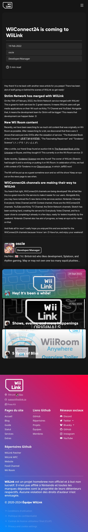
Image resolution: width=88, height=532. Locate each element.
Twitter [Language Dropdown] (66, 420)
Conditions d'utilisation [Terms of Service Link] (18, 510)
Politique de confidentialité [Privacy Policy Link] (21, 515)
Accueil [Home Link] (8, 416)
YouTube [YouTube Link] (66, 438)
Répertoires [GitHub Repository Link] (39, 420)
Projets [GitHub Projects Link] (36, 425)
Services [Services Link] (9, 433)
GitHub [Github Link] (65, 429)
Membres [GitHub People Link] (38, 433)
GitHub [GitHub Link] (36, 416)
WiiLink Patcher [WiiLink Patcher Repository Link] (13, 452)
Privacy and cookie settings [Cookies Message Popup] (21, 526)
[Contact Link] (17, 399)
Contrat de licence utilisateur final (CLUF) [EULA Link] (28, 521)
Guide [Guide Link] (8, 425)
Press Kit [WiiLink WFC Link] (10, 404)
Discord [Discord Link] (66, 416)
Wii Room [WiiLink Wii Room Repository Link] (10, 470)
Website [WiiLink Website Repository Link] (9, 461)
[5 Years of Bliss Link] (44, 343)
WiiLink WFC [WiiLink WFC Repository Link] (11, 457)
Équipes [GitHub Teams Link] (37, 429)
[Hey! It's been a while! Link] (44, 283)
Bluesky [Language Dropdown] (66, 425)
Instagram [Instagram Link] (67, 433)
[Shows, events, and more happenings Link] (44, 313)
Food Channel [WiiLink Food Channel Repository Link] (12, 465)
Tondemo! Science (27, 158)
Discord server (44, 166)
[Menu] (81, 5)
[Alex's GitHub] (19, 394)
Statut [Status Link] (8, 429)
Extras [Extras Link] (8, 438)
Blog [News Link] (7, 420)
